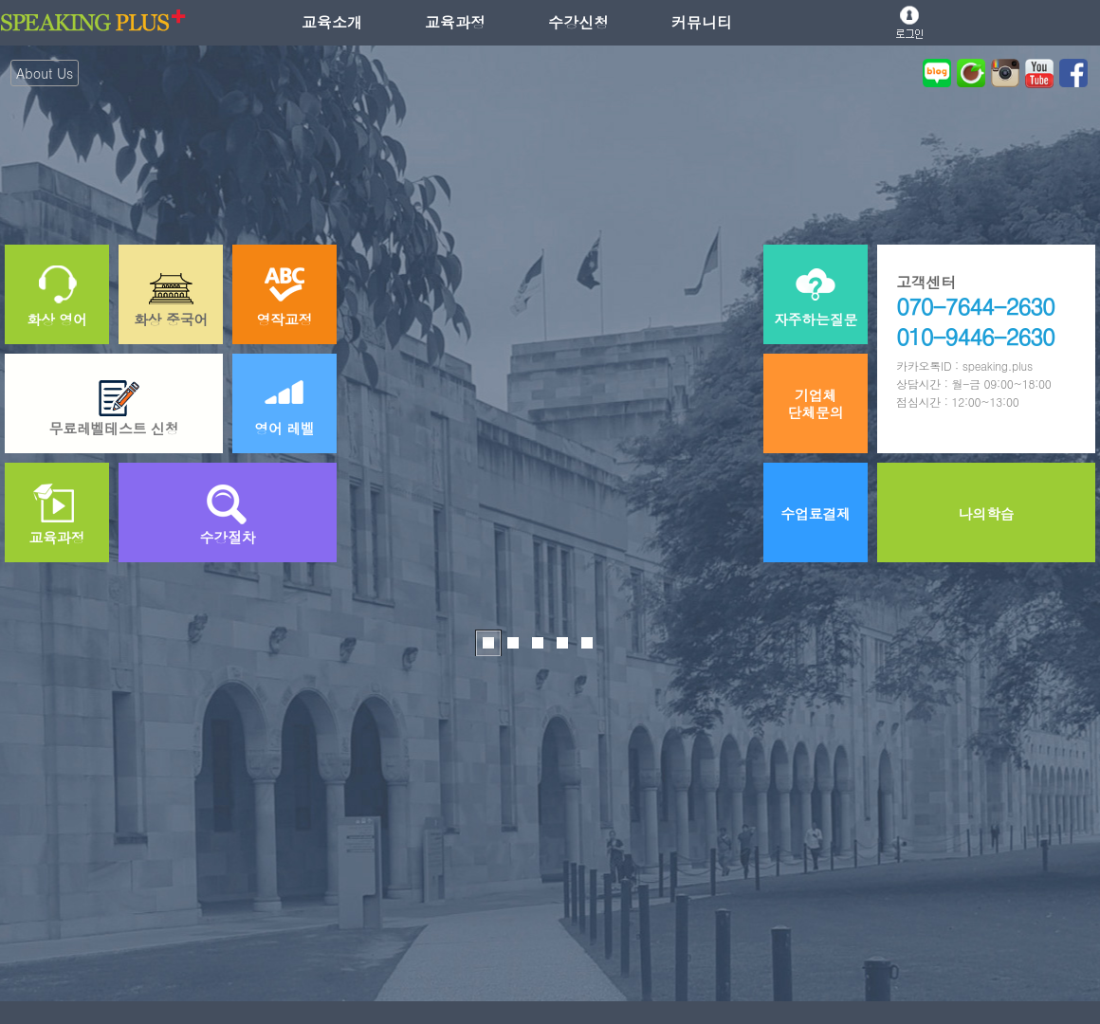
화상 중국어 (171, 319)
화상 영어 (57, 319)
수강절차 (228, 537)
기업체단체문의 (816, 403)
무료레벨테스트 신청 (113, 428)
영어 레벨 (284, 428)
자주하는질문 (815, 319)
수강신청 (578, 22)
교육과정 (455, 22)
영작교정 (285, 319)
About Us (44, 73)
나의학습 (987, 513)
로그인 (910, 21)
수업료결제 (815, 513)
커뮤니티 (701, 22)
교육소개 (332, 22)
